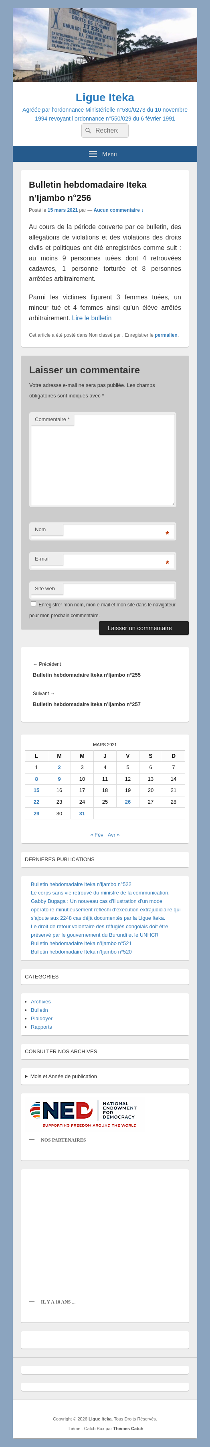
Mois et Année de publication (63, 1076)
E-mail (42, 559)
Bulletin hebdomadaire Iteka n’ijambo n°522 (81, 884)
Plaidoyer (41, 1018)
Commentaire (52, 419)
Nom (40, 529)
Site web (45, 588)
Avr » (114, 835)
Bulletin (39, 1010)
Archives (41, 1002)
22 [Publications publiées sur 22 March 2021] (36, 802)
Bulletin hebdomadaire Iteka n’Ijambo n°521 (81, 943)
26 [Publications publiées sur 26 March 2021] (128, 802)
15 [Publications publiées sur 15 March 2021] (36, 790)
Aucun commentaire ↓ (118, 210)
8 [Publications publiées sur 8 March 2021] (36, 779)
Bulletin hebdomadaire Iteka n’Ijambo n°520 (81, 952)
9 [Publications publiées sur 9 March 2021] (59, 779)
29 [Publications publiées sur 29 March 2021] (36, 813)
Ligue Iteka (105, 97)
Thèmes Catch (128, 1428)
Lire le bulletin (92, 318)
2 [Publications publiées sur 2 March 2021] (59, 767)
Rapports (41, 1027)
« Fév (96, 835)
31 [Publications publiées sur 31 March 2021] (82, 813)
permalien (166, 335)
